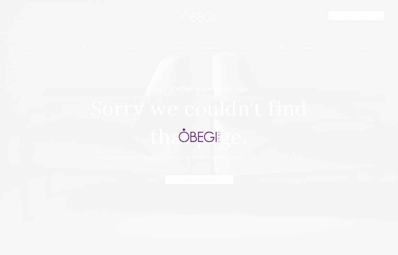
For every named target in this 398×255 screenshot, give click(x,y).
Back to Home (199, 179)
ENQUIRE (356, 16)
